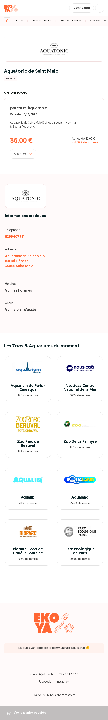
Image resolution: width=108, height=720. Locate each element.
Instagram (63, 681)
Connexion (81, 8)
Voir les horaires (18, 291)
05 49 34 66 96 (68, 674)
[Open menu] (99, 8)
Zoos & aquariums (71, 21)
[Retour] (7, 21)
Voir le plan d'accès (21, 310)
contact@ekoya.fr (41, 674)
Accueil (19, 21)
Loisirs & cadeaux (42, 21)
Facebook (45, 681)
